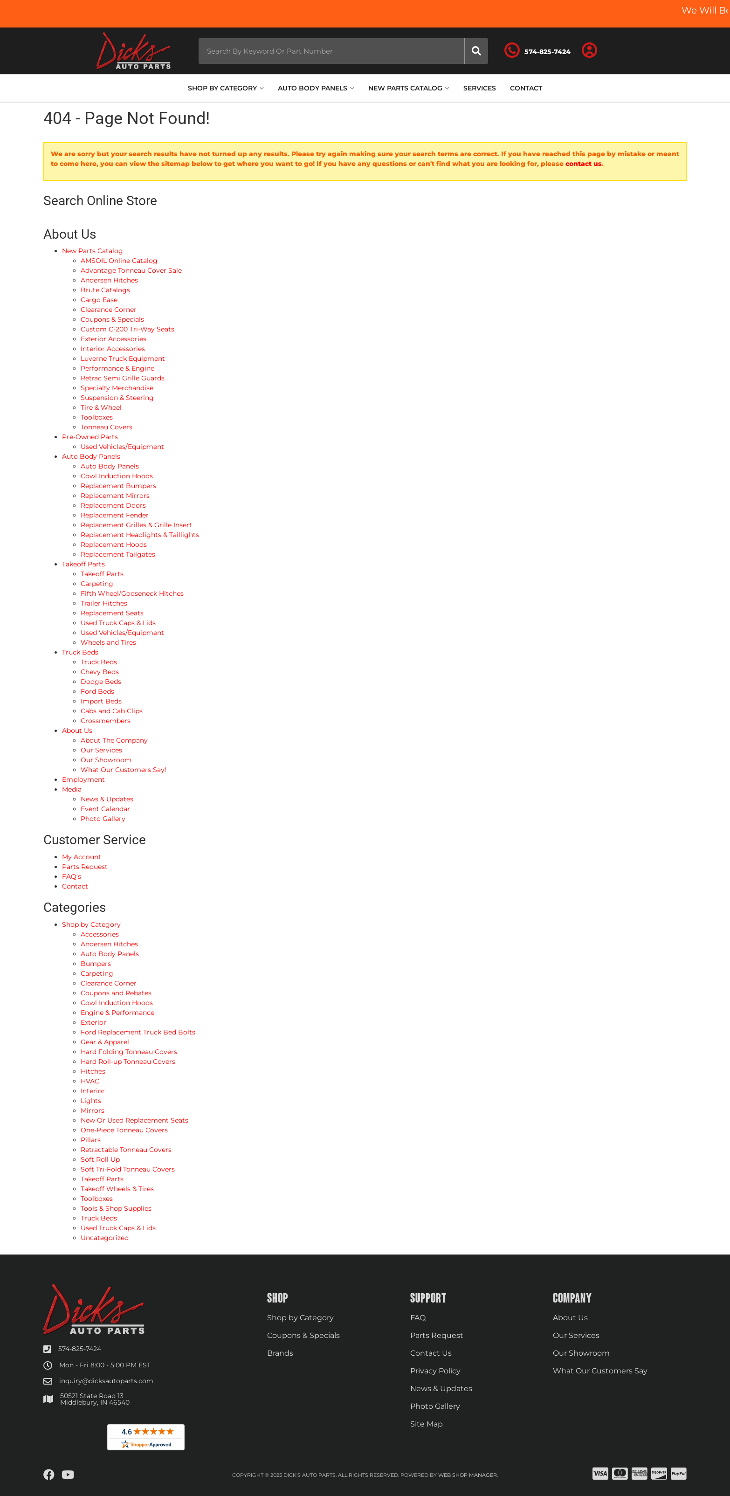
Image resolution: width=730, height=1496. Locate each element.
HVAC (90, 1081)
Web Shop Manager (467, 1475)
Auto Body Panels (110, 954)
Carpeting (97, 973)
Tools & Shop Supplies (116, 1208)
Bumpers (96, 963)
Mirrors (92, 1110)
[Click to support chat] (537, 50)
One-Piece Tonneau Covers (124, 1130)
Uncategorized (105, 1238)
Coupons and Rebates (116, 993)
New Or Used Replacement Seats (134, 1120)
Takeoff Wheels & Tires (117, 1189)
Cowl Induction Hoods (117, 1003)
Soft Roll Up (100, 1159)
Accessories (100, 934)
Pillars (91, 1140)
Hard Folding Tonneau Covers (129, 1052)
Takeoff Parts (102, 1179)
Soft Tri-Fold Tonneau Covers (128, 1169)
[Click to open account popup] (590, 50)
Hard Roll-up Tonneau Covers (128, 1061)
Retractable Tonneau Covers (126, 1149)
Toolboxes (97, 1198)
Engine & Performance (117, 1012)
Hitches (93, 1071)
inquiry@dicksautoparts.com (106, 1381)
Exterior (93, 1022)
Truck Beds (99, 1218)
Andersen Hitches (109, 944)
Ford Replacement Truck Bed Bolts (138, 1032)
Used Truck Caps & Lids (118, 1228)
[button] (343, 51)
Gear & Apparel (105, 1042)
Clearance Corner (109, 983)
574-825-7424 (79, 1348)
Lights (91, 1100)
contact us (583, 163)
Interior (93, 1091)
